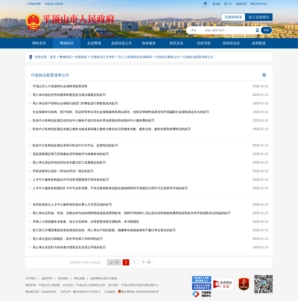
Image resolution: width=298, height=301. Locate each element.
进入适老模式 (258, 17)
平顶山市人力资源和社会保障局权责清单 (60, 86)
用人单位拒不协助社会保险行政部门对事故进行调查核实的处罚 (75, 103)
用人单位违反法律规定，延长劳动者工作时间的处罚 (68, 238)
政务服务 (149, 43)
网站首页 (39, 43)
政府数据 (259, 43)
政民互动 (176, 43)
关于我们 (30, 278)
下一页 (146, 262)
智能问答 (241, 3)
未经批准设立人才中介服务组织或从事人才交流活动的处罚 (72, 204)
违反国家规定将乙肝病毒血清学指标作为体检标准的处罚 (71, 154)
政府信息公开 (121, 43)
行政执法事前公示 (167, 57)
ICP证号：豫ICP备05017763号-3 (80, 291)
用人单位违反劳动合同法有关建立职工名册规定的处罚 (69, 162)
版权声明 (47, 278)
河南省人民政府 (53, 3)
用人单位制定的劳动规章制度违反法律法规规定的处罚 (69, 94)
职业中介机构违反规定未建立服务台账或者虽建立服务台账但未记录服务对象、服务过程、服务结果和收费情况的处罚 (112, 129)
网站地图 (79, 278)
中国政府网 (34, 3)
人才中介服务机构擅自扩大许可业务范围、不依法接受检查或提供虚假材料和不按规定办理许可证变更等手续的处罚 (110, 188)
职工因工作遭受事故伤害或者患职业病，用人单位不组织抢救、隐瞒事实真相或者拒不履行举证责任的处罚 (104, 230)
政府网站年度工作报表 (103, 278)
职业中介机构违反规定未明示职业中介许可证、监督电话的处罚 (75, 145)
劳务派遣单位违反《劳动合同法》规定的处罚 (63, 171)
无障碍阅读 (233, 17)
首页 (53, 57)
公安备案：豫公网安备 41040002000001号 (131, 291)
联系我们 (63, 278)
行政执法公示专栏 (103, 57)
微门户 (228, 3)
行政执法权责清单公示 (198, 57)
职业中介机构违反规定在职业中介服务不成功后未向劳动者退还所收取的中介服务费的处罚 (93, 120)
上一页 (114, 262)
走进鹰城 (94, 43)
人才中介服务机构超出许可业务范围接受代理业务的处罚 (71, 179)
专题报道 (81, 57)
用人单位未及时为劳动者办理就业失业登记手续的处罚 (69, 247)
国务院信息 (231, 43)
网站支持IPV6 (258, 3)
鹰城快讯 (67, 43)
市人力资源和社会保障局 (135, 57)
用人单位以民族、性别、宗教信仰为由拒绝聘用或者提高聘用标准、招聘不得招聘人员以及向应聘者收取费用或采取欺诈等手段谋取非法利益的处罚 (131, 213)
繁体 (215, 3)
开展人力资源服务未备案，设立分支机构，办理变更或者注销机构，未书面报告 (86, 221)
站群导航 (204, 43)
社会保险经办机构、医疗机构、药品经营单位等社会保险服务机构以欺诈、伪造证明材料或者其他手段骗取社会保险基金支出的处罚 (121, 112)
